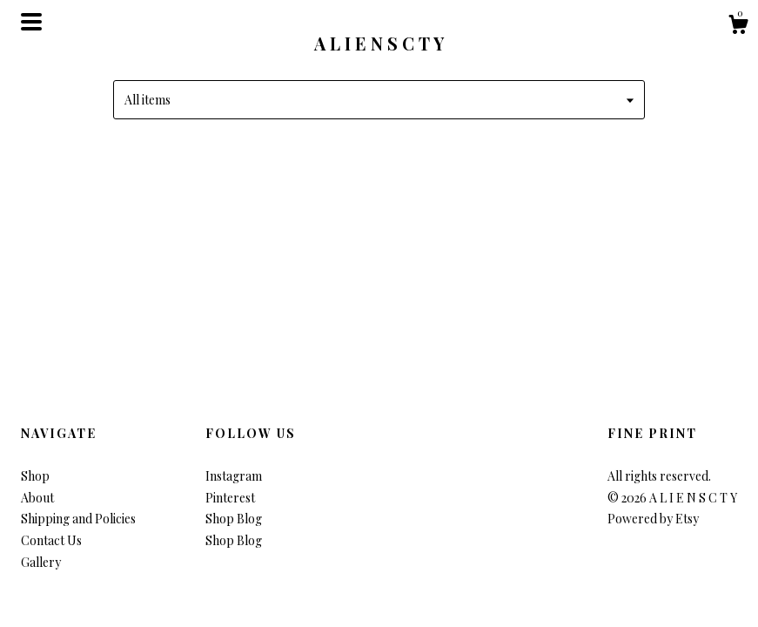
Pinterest (230, 497)
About (37, 497)
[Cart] (738, 26)
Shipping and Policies (78, 518)
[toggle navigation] (31, 21)
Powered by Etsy (653, 518)
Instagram (233, 476)
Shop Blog (233, 518)
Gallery (41, 562)
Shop (35, 476)
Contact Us (51, 540)
